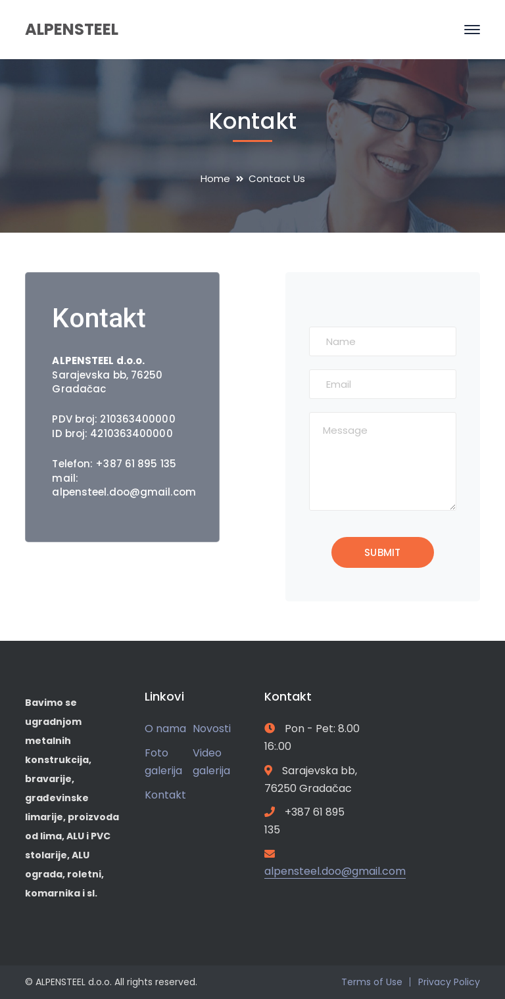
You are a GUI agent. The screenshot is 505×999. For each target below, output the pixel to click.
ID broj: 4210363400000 (112, 433)
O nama (165, 728)
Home (215, 178)
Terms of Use (371, 981)
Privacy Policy (449, 981)
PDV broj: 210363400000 (113, 419)
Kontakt (165, 794)
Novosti (212, 728)
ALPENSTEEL (71, 29)
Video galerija (211, 761)
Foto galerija (163, 761)
